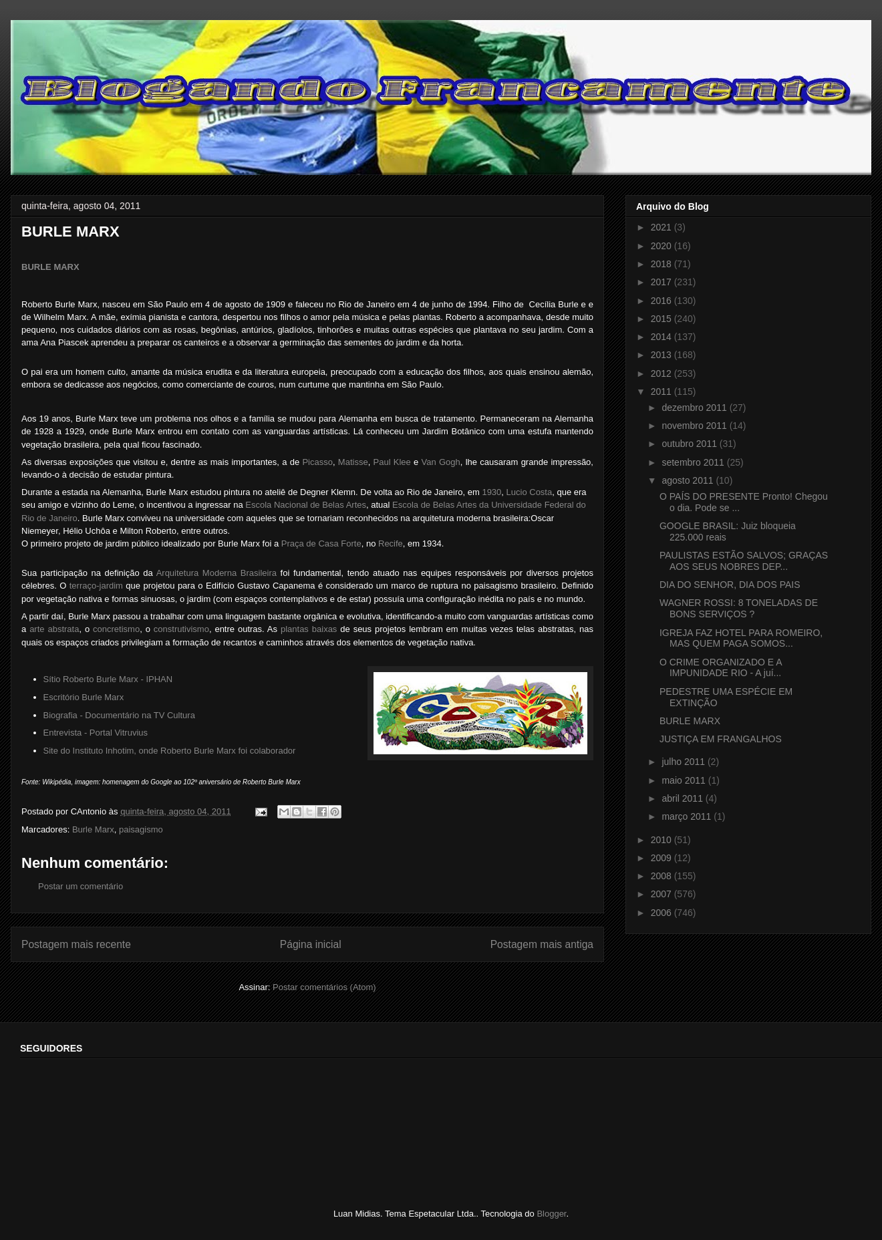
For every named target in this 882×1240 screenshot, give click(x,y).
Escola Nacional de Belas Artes (305, 505)
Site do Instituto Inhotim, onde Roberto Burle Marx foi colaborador (169, 751)
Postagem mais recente (76, 944)
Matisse (353, 462)
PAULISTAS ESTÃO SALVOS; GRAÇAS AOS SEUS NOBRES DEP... (743, 561)
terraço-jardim (96, 586)
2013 (662, 354)
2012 (662, 373)
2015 (662, 318)
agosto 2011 (689, 480)
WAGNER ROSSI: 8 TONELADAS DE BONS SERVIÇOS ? (738, 608)
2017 (662, 282)
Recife (390, 543)
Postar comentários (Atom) (324, 987)
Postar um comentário (80, 886)
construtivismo (181, 629)
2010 (662, 839)
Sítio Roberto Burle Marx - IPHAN (108, 679)
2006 (662, 912)
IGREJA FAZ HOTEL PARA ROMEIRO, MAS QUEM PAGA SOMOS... (741, 638)
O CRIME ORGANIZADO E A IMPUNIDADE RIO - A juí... (720, 668)
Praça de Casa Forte (321, 543)
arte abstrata (54, 629)
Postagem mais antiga (541, 944)
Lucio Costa (529, 492)
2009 (662, 857)
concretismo (116, 629)
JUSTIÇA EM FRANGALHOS (720, 739)
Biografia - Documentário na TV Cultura (119, 715)
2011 (662, 391)
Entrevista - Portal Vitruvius (95, 733)
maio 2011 (685, 780)
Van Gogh (441, 462)
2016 (662, 300)
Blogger (551, 1214)
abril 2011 (683, 798)
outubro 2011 (690, 443)
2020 (662, 246)
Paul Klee (392, 462)
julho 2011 (685, 761)
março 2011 (688, 816)
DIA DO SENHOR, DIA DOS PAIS (729, 584)
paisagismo (141, 829)
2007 (662, 894)
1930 (491, 492)
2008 (662, 876)
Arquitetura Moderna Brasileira (216, 573)
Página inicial (310, 944)
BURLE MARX (50, 267)
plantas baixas (309, 629)
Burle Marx (93, 829)
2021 (662, 227)
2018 (662, 264)
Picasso (317, 462)
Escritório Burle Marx (83, 697)
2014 (662, 336)
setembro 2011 (694, 462)
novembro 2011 (695, 425)
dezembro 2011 (695, 407)
